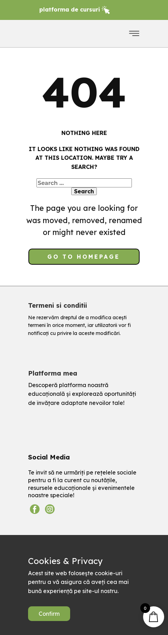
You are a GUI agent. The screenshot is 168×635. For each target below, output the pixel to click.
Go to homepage (83, 256)
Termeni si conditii (57, 305)
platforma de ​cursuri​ (74, 9)
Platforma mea (52, 373)
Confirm (49, 613)
